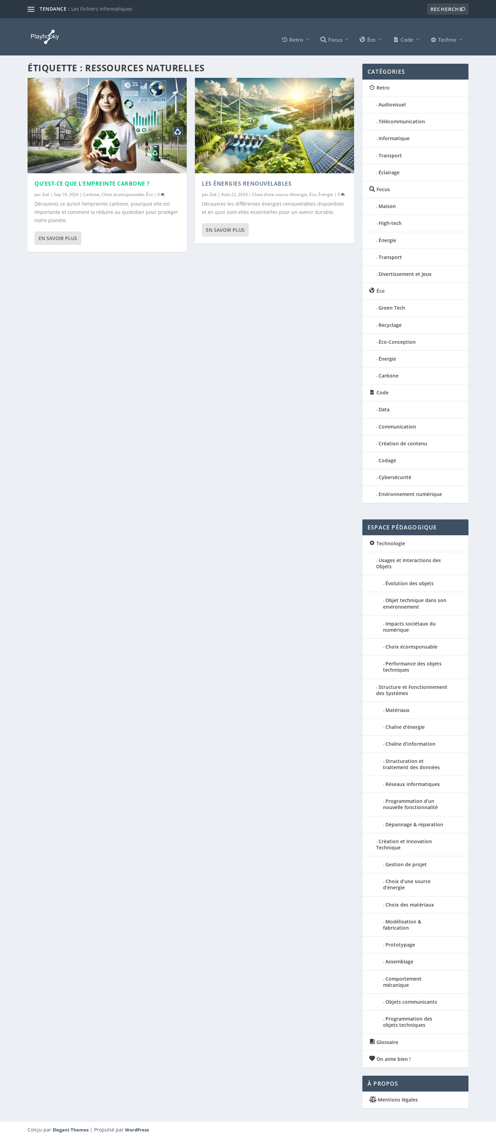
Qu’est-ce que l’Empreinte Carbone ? (92, 183)
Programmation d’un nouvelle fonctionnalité (410, 803)
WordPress (137, 1129)
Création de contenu (403, 443)
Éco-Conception (397, 341)
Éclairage (389, 171)
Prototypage (400, 944)
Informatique (394, 138)
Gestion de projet (406, 863)
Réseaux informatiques (412, 783)
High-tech (390, 222)
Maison (387, 205)
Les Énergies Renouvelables (246, 183)
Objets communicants (411, 1001)
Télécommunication (402, 120)
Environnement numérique (410, 493)
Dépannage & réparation (414, 823)
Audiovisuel (392, 104)
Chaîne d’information (410, 743)
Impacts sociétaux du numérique (409, 626)
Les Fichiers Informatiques (101, 9)
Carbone (91, 194)
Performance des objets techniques (412, 666)
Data (384, 409)
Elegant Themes (71, 1129)
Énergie (325, 194)
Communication (397, 426)
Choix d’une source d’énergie (279, 194)
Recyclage (390, 324)
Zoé (45, 194)
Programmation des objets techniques (407, 1021)
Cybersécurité (395, 476)
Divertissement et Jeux (405, 273)
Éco (149, 194)
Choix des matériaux (409, 904)
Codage (387, 459)
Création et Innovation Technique (404, 843)
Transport (390, 155)
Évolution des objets (409, 582)
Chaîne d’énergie (405, 726)
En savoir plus (58, 237)
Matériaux (397, 709)
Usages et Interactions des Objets (408, 562)
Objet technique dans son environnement (414, 602)
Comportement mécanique (402, 981)
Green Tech (392, 307)
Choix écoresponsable (123, 194)
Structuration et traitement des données (411, 763)
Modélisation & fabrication (402, 924)
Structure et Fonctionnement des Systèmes (411, 689)
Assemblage (399, 961)
